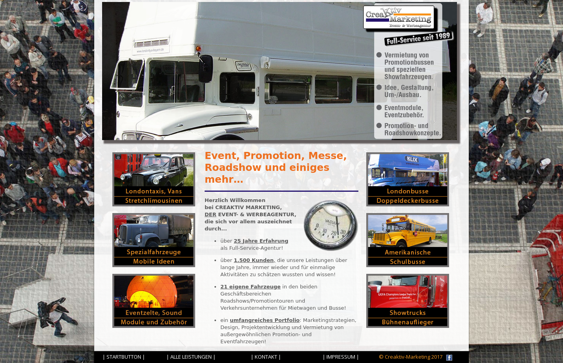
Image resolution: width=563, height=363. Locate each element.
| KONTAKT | (266, 356)
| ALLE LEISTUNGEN (189, 356)
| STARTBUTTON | (124, 356)
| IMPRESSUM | (341, 356)
